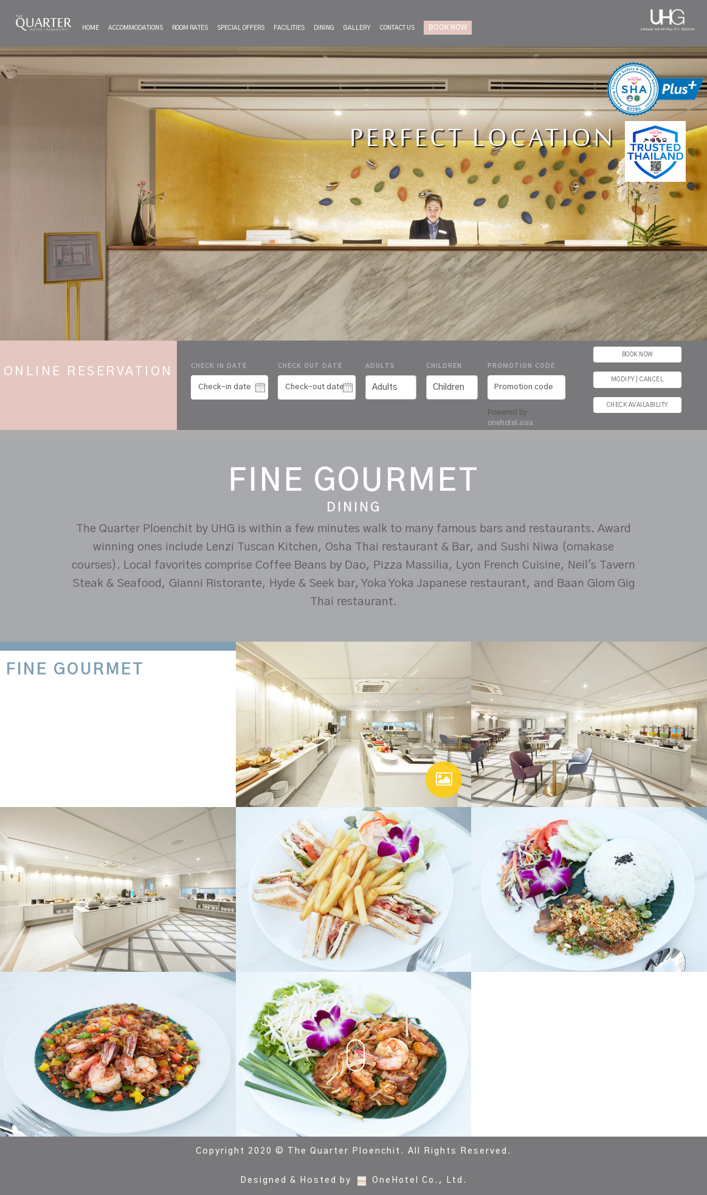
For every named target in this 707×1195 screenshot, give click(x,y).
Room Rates (190, 28)
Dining (324, 28)
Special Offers (240, 28)
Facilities (289, 28)
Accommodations (135, 28)
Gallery (357, 28)
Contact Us (397, 28)
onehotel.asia (512, 422)
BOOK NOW (448, 27)
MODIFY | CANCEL (637, 379)
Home (90, 28)
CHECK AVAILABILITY (637, 405)
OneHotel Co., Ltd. (419, 1180)
